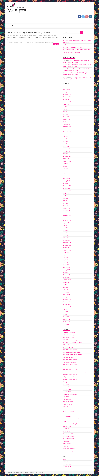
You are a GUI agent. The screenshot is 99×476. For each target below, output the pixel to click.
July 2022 (65, 195)
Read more (56, 44)
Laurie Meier (66, 64)
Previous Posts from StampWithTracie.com (34, 42)
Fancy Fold (65, 406)
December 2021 (67, 213)
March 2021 (66, 235)
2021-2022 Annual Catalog (70, 359)
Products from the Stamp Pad (70, 424)
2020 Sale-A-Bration (68, 347)
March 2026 (66, 87)
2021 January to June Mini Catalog (72, 352)
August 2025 (66, 104)
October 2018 (66, 304)
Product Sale (66, 421)
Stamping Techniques (68, 436)
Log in (64, 459)
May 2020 (65, 260)
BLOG (32, 21)
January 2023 (66, 181)
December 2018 (67, 299)
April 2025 (65, 114)
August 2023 (66, 163)
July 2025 (65, 107)
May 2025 (65, 112)
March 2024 (66, 146)
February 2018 (66, 319)
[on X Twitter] (83, 16)
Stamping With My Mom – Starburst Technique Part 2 (77, 49)
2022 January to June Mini (69, 362)
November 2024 (67, 126)
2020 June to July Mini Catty (70, 345)
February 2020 (66, 267)
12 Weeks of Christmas (69, 332)
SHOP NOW (58, 21)
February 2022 (66, 208)
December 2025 (67, 94)
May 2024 (65, 141)
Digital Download (67, 404)
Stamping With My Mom (69, 438)
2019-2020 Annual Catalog (70, 340)
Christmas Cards (67, 387)
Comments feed (67, 464)
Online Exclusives (67, 414)
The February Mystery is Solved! (71, 52)
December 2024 (67, 124)
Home (14, 21)
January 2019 (66, 297)
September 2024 (67, 131)
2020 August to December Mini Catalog (73, 342)
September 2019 (67, 279)
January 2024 (66, 151)
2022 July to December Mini (70, 364)
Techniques (66, 441)
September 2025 (67, 102)
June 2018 (65, 312)
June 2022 (65, 198)
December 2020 (67, 242)
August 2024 (66, 134)
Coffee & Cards (67, 389)
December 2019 (67, 272)
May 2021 (65, 230)
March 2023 (66, 176)
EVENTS (64, 21)
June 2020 (65, 257)
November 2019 (67, 275)
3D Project (65, 382)
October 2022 (66, 188)
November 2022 (67, 186)
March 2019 (66, 292)
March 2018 (66, 317)
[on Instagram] (90, 16)
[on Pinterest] (87, 16)
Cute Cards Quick (67, 399)
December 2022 (67, 183)
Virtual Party (66, 446)
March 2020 (66, 265)
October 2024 (66, 129)
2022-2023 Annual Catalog (70, 369)
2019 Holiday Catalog (68, 337)
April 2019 (65, 289)
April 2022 (65, 203)
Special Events (66, 431)
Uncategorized (67, 443)
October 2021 (66, 218)
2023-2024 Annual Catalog (70, 374)
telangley (11, 42)
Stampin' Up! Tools (68, 433)
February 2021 (66, 237)
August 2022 (66, 193)
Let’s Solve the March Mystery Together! (73, 47)
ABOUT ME (21, 21)
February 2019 (66, 294)
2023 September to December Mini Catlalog (74, 372)
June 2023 (65, 168)
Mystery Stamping (67, 409)
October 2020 (66, 247)
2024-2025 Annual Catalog (70, 379)
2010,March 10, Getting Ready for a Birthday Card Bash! (29, 32)
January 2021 (66, 240)
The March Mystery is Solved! (70, 45)
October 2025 (66, 99)
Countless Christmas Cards (70, 394)
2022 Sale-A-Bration (68, 367)
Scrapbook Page (67, 426)
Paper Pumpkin (67, 416)
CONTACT (45, 21)
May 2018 (65, 314)
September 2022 (67, 191)
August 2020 (66, 252)
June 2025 (65, 109)
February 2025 (66, 119)
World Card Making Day (69, 448)
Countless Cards (67, 392)
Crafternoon (66, 396)
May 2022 (65, 200)
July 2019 (65, 284)
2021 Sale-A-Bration (68, 357)
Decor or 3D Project (68, 401)
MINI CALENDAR (88, 21)
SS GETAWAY (78, 21)
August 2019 (66, 282)
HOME (27, 21)
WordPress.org (67, 466)
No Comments (49, 42)
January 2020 (66, 270)
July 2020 (65, 255)
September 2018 (67, 307)
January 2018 (66, 321)
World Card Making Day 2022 (70, 451)
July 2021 (65, 225)
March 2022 (66, 205)
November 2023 (67, 156)
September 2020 (67, 250)
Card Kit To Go (66, 384)
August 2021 (66, 223)
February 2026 (66, 89)
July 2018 (65, 309)
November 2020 (67, 245)
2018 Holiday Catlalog (68, 335)
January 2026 (66, 92)
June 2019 (65, 287)
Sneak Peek (66, 429)
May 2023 (65, 171)
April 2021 (65, 233)
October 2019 (66, 277)
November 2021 (67, 215)
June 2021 (65, 228)
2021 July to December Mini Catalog (72, 354)
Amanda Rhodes (67, 69)
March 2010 (66, 324)
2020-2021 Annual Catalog (70, 350)
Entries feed (66, 462)
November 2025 (67, 97)
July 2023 (65, 166)
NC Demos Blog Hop (68, 411)
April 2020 (65, 262)
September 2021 (67, 220)
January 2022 (66, 210)
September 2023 (67, 161)
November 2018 (67, 302)
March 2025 (66, 116)
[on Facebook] (79, 16)
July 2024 (65, 136)
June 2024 (65, 139)
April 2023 (65, 173)
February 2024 (66, 149)
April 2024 (65, 144)
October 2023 (66, 158)
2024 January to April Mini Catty (71, 377)
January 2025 (66, 121)
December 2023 (67, 154)
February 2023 (66, 178)
